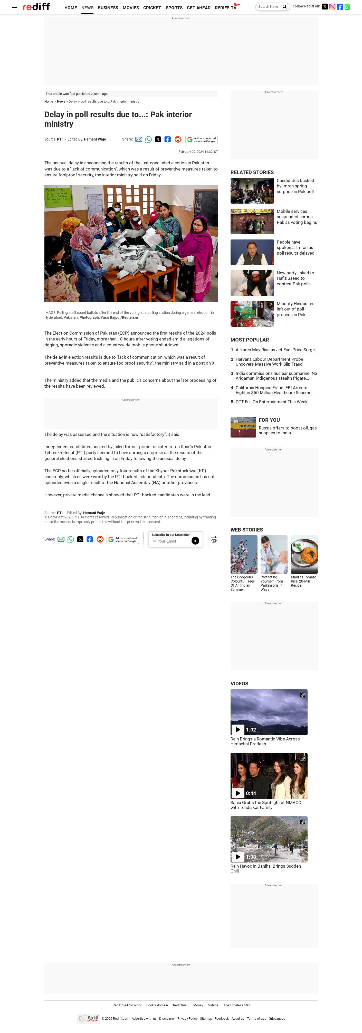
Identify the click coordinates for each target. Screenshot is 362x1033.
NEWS (87, 7)
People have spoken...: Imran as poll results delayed (296, 248)
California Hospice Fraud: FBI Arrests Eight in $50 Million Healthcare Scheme (273, 390)
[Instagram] (332, 6)
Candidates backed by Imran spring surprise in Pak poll (295, 186)
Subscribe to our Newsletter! (171, 535)
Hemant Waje (95, 139)
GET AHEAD (199, 7)
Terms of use (256, 1018)
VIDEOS (239, 684)
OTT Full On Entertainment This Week (272, 401)
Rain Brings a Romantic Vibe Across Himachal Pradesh (265, 741)
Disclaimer (167, 1018)
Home (48, 101)
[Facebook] (340, 6)
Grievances (277, 1018)
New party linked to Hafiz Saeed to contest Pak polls (295, 278)
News (61, 101)
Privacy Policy (187, 1018)
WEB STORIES (247, 530)
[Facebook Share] (167, 139)
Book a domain (157, 1005)
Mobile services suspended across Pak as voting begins (297, 217)
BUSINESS (108, 7)
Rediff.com (121, 1018)
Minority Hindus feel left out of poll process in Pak (296, 309)
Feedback (222, 1018)
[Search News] (283, 7)
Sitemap (206, 1018)
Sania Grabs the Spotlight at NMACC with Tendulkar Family (266, 805)
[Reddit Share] (177, 139)
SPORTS (174, 7)
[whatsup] (348, 6)
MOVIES (131, 7)
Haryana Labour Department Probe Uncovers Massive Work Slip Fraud (269, 362)
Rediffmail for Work (127, 1005)
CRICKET (152, 7)
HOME (70, 7)
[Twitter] (325, 6)
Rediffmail (180, 1005)
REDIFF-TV (225, 7)
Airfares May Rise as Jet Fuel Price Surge (275, 349)
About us (238, 1018)
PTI (60, 139)
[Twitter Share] (157, 139)
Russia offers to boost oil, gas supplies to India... (288, 430)
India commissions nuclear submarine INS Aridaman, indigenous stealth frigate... (276, 376)
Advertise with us (144, 1018)
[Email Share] (138, 139)
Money (198, 1005)
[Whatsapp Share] (148, 139)
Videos (213, 1005)
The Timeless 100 (236, 1005)
